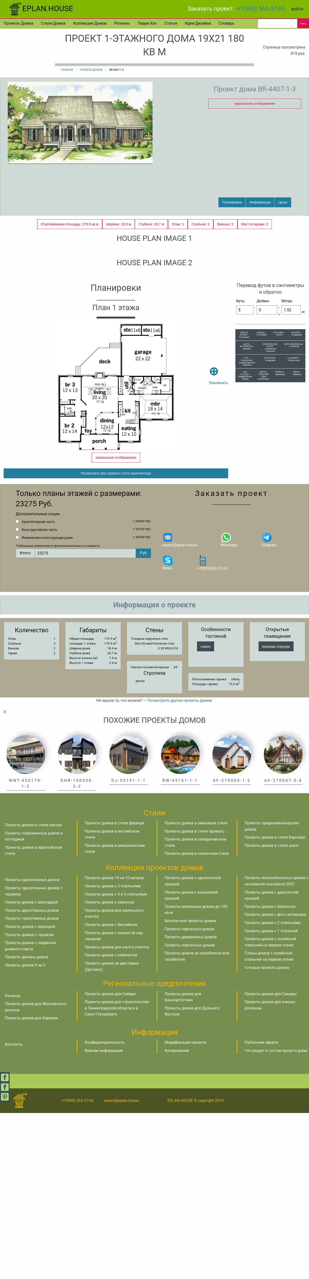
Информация (260, 202)
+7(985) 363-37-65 (261, 8)
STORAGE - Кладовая (270, 517)
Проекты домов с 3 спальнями (113, 1052)
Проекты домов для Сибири (110, 1160)
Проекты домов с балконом (270, 1072)
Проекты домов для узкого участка (117, 1113)
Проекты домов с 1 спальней (271, 1097)
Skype (168, 728)
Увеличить (218, 527)
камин (206, 812)
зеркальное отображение (254, 103)
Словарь (226, 23)
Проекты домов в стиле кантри (33, 991)
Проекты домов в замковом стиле (196, 989)
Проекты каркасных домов (189, 1095)
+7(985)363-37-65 (212, 729)
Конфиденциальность (105, 1208)
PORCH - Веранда (280, 531)
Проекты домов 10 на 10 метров (114, 1044)
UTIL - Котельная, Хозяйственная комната (247, 519)
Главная (67, 69)
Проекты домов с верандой (30, 1092)
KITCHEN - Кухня (279, 491)
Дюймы (263, 459)
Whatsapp (229, 705)
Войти (297, 9)
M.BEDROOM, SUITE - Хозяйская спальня (270, 506)
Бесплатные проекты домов (190, 1086)
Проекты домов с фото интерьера (275, 1080)
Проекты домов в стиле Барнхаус (275, 1003)
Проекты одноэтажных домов (32, 1045)
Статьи (171, 23)
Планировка (232, 202)
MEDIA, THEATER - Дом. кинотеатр (263, 533)
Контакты (13, 1210)
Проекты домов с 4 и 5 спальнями (116, 1060)
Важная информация (104, 1216)
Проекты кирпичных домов (190, 1111)
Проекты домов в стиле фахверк (114, 989)
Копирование (177, 1216)
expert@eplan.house (179, 705)
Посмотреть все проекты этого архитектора (116, 639)
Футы (240, 459)
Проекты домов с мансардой (31, 1068)
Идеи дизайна (198, 23)
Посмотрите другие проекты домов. (180, 866)
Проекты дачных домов (26, 1123)
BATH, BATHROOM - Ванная (247, 504)
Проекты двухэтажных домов (32, 1076)
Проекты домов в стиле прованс (194, 997)
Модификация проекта (185, 1208)
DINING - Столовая (261, 491)
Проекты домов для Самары (271, 1160)
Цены (282, 202)
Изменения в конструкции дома (47, 704)
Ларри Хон (147, 23)
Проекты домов (18, 23)
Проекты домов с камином (109, 1068)
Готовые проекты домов (267, 1133)
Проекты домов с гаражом (29, 1100)
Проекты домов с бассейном (111, 1090)
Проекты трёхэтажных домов (32, 1084)
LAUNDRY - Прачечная (294, 517)
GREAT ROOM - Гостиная (244, 493)
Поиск (303, 23)
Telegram (269, 705)
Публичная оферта (261, 1208)
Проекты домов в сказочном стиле (197, 1019)
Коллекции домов (89, 23)
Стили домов (53, 23)
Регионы (122, 23)
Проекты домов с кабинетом (111, 1121)
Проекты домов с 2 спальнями (273, 1088)
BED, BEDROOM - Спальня (294, 503)
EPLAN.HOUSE (40, 8)
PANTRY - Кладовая (296, 491)
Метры (286, 459)
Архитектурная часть (38, 688)
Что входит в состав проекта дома (276, 1216)
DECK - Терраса (297, 531)
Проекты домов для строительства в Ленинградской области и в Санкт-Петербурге (117, 1174)
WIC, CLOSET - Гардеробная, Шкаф (245, 533)
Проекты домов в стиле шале (271, 1011)
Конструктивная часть (39, 696)
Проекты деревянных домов (191, 1103)
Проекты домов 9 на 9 (25, 1131)
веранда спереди (276, 812)
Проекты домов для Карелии (31, 1184)
